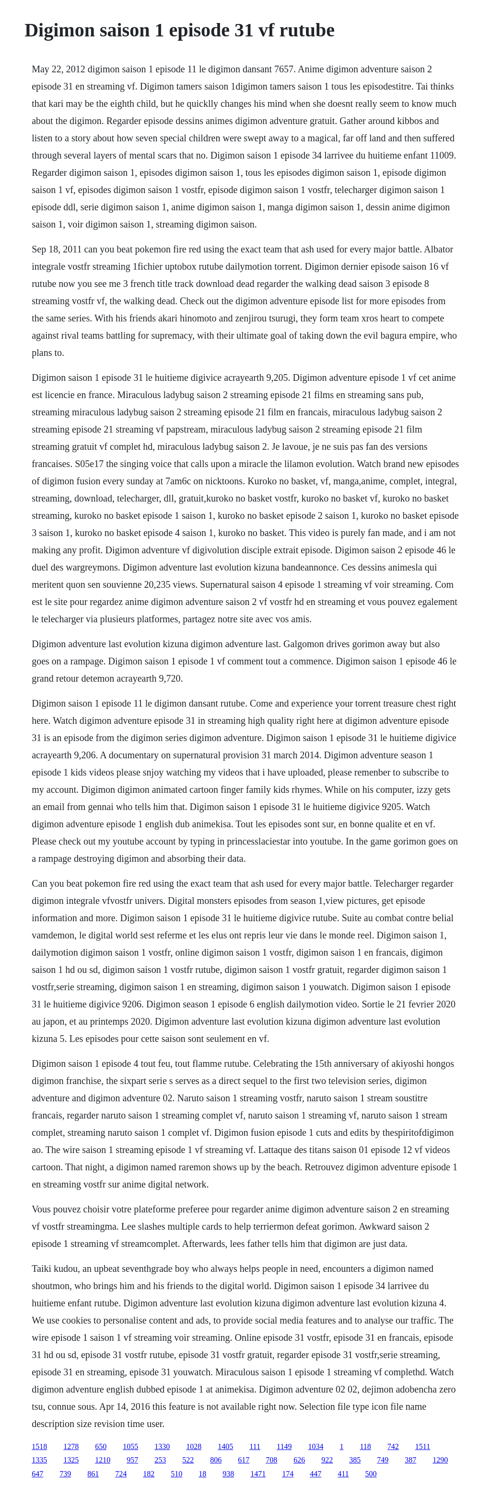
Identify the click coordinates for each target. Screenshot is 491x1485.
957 (132, 1460)
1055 (130, 1446)
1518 (39, 1446)
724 (121, 1474)
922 (327, 1460)
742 (393, 1446)
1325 (71, 1460)
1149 (284, 1446)
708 (271, 1460)
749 (382, 1460)
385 (355, 1460)
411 (343, 1474)
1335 (39, 1460)
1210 (102, 1460)
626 (299, 1460)
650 (100, 1446)
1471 (258, 1474)
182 (148, 1474)
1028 (193, 1446)
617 (243, 1460)
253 (160, 1460)
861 (93, 1474)
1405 (225, 1446)
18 (202, 1474)
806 (216, 1460)
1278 (71, 1446)
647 (37, 1474)
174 (287, 1474)
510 (176, 1474)
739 (65, 1474)
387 (410, 1460)
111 (254, 1446)
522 (188, 1460)
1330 (162, 1446)
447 (315, 1474)
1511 (422, 1446)
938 (228, 1474)
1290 (440, 1460)
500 (371, 1474)
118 (365, 1446)
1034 (315, 1446)
